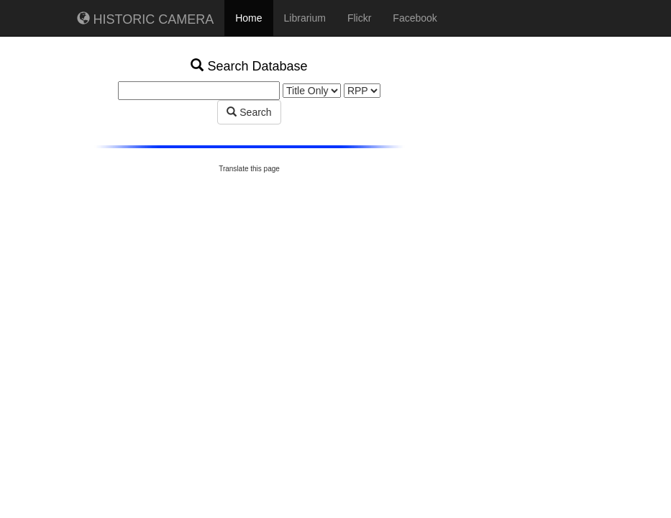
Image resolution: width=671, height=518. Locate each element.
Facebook (415, 18)
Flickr (359, 18)
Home (248, 18)
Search (249, 112)
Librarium (305, 18)
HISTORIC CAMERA (145, 19)
